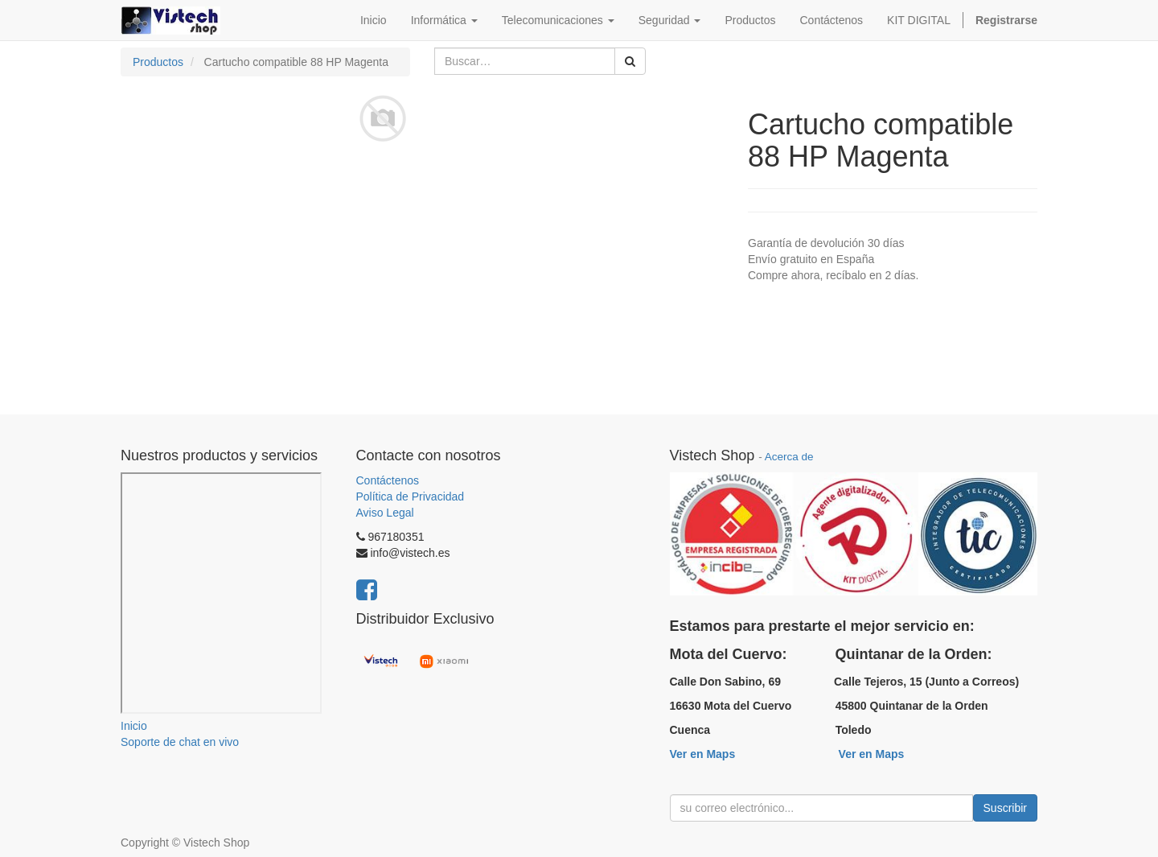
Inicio (134, 725)
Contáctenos (388, 480)
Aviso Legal (385, 512)
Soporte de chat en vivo (180, 741)
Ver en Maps (703, 754)
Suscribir (1005, 807)
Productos (158, 62)
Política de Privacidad (410, 496)
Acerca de (789, 457)
